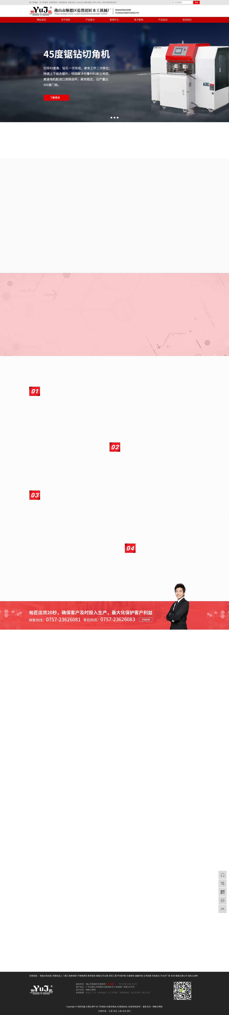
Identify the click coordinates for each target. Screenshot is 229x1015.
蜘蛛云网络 (158, 1006)
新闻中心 (114, 19)
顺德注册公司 (181, 976)
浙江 (129, 1011)
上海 (120, 1011)
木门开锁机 (43, 2)
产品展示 (90, 19)
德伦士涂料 (193, 976)
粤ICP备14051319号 (127, 984)
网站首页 (41, 19)
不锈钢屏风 (82, 976)
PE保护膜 (121, 976)
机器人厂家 (91, 992)
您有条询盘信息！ (110, 2)
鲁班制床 (92, 976)
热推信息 (71, 2)
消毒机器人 (57, 976)
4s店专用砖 (136, 992)
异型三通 (113, 976)
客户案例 (138, 19)
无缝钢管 (130, 976)
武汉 (115, 1011)
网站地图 (87, 2)
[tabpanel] (114, 72)
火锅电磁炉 (102, 992)
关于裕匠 (65, 19)
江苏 (111, 1011)
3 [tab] (117, 118)
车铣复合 (156, 976)
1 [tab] (111, 118)
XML (99, 2)
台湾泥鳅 (147, 976)
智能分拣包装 (46, 976)
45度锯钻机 (62, 2)
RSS (94, 2)
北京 (124, 1011)
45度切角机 (53, 2)
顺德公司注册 (102, 976)
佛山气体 (146, 992)
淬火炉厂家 (165, 976)
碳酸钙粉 (139, 976)
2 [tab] (114, 118)
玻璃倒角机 (124, 992)
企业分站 (79, 2)
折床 (173, 976)
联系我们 (187, 19)
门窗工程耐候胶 (70, 976)
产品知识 (162, 19)
